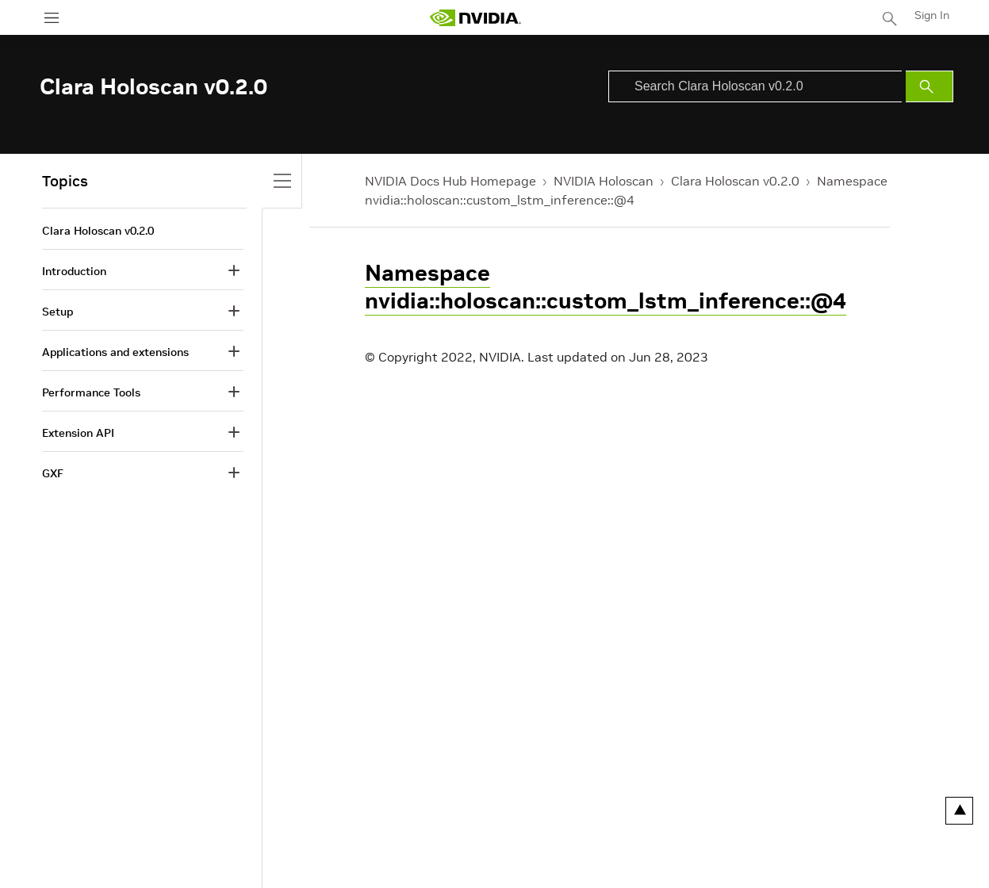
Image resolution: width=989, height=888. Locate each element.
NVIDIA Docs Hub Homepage (450, 181)
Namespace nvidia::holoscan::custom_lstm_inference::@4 (605, 287)
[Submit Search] (929, 86)
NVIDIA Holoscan (604, 181)
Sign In (931, 15)
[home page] (475, 18)
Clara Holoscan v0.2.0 (735, 181)
